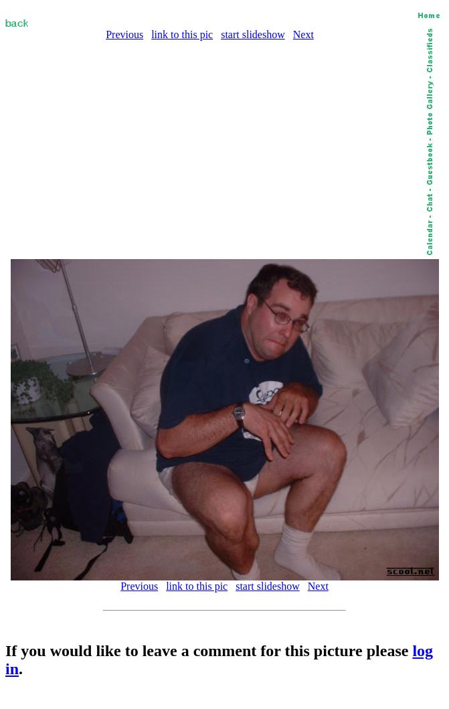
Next (303, 34)
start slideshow (253, 34)
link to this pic (182, 34)
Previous (124, 34)
